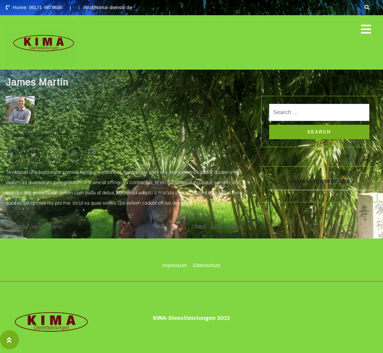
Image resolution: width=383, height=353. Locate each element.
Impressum (174, 265)
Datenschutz (207, 265)
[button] (366, 29)
